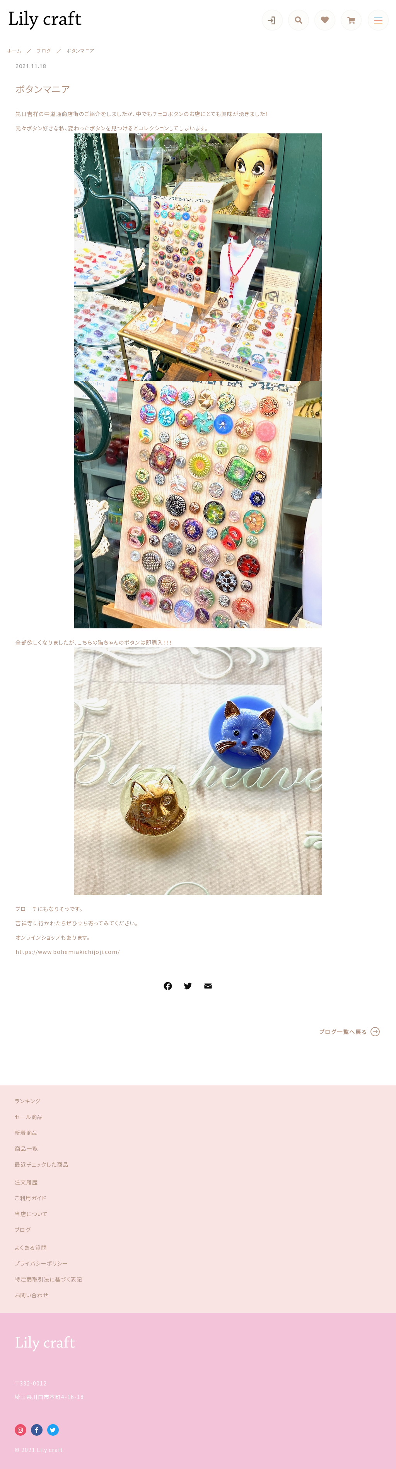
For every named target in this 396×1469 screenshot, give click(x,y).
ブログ (23, 1230)
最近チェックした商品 (41, 1164)
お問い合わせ (31, 1295)
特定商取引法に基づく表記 (48, 1279)
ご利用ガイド (30, 1198)
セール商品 (29, 1117)
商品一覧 (26, 1148)
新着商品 (26, 1132)
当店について (31, 1214)
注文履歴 (26, 1182)
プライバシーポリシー (41, 1263)
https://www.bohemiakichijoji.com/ (67, 951)
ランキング (28, 1101)
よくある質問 (31, 1247)
